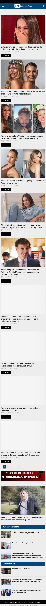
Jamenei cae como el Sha (21, 569)
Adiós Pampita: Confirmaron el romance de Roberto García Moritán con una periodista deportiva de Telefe (20, 272)
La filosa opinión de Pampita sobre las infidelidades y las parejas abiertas (17, 364)
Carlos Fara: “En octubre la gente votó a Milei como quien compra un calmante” (27, 580)
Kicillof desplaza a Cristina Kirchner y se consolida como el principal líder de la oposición (22, 519)
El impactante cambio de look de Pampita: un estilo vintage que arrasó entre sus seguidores (22, 226)
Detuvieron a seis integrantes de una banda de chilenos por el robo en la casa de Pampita (21, 48)
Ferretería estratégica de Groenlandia (26, 543)
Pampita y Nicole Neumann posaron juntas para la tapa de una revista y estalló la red (23, 92)
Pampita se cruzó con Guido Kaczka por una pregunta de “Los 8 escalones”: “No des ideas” (21, 453)
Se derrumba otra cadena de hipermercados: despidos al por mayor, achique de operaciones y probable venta (27, 555)
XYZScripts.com (33, 605)
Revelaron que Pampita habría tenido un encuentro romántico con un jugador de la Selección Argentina (19, 319)
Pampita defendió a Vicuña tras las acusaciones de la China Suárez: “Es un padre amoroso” (22, 137)
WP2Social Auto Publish (15, 605)
